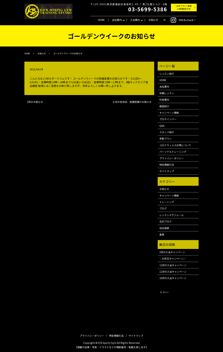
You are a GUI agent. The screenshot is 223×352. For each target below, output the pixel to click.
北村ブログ (165, 221)
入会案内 (135, 20)
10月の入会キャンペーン (172, 278)
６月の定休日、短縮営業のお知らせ (132, 102)
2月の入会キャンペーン (172, 252)
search (164, 20)
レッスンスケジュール (171, 215)
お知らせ (153, 20)
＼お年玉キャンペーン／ (172, 258)
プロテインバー (167, 119)
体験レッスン (166, 93)
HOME (101, 20)
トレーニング (166, 202)
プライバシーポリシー (171, 158)
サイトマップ (166, 171)
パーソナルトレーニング (172, 151)
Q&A (161, 125)
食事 (161, 234)
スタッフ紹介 (166, 132)
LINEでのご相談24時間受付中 (184, 7)
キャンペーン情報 (169, 112)
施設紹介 (164, 106)
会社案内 (117, 20)
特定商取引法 (166, 164)
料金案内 (164, 99)
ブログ (163, 208)
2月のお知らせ (35, 102)
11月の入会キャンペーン (172, 271)
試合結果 (164, 228)
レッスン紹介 (166, 73)
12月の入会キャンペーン (172, 265)
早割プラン (165, 138)
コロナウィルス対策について (175, 145)
